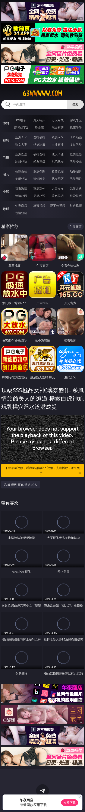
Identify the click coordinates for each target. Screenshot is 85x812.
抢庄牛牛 (76, 127)
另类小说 (39, 196)
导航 (6, 208)
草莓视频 (39, 206)
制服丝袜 (21, 162)
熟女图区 (58, 179)
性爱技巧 (76, 196)
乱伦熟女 (58, 162)
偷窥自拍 (21, 171)
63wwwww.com (42, 93)
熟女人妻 (21, 144)
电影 (6, 157)
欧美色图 (58, 171)
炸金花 (39, 127)
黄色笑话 (58, 196)
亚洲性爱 (21, 154)
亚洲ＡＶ (21, 137)
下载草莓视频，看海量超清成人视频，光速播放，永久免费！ (43, 471)
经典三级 (39, 162)
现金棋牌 (58, 127)
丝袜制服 (39, 144)
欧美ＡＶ (58, 137)
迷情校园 (21, 196)
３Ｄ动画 (76, 137)
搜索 (75, 104)
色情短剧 (21, 213)
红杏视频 (76, 206)
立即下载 (70, 802)
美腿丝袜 (21, 179)
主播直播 (58, 144)
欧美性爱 (76, 154)
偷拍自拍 (39, 154)
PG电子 (21, 120)
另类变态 (76, 162)
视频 (6, 140)
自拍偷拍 (39, 137)
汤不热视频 (57, 206)
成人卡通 (58, 154)
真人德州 (39, 120)
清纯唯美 (39, 179)
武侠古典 (76, 188)
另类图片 (76, 179)
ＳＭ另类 (76, 144)
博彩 (6, 123)
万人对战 (58, 120)
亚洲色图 (39, 171)
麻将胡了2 (21, 127)
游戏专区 (76, 120)
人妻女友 (58, 188)
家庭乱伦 (39, 188)
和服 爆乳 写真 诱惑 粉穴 (20, 485)
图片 (6, 174)
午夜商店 (21, 206)
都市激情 (21, 188)
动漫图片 (76, 171)
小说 (6, 191)
